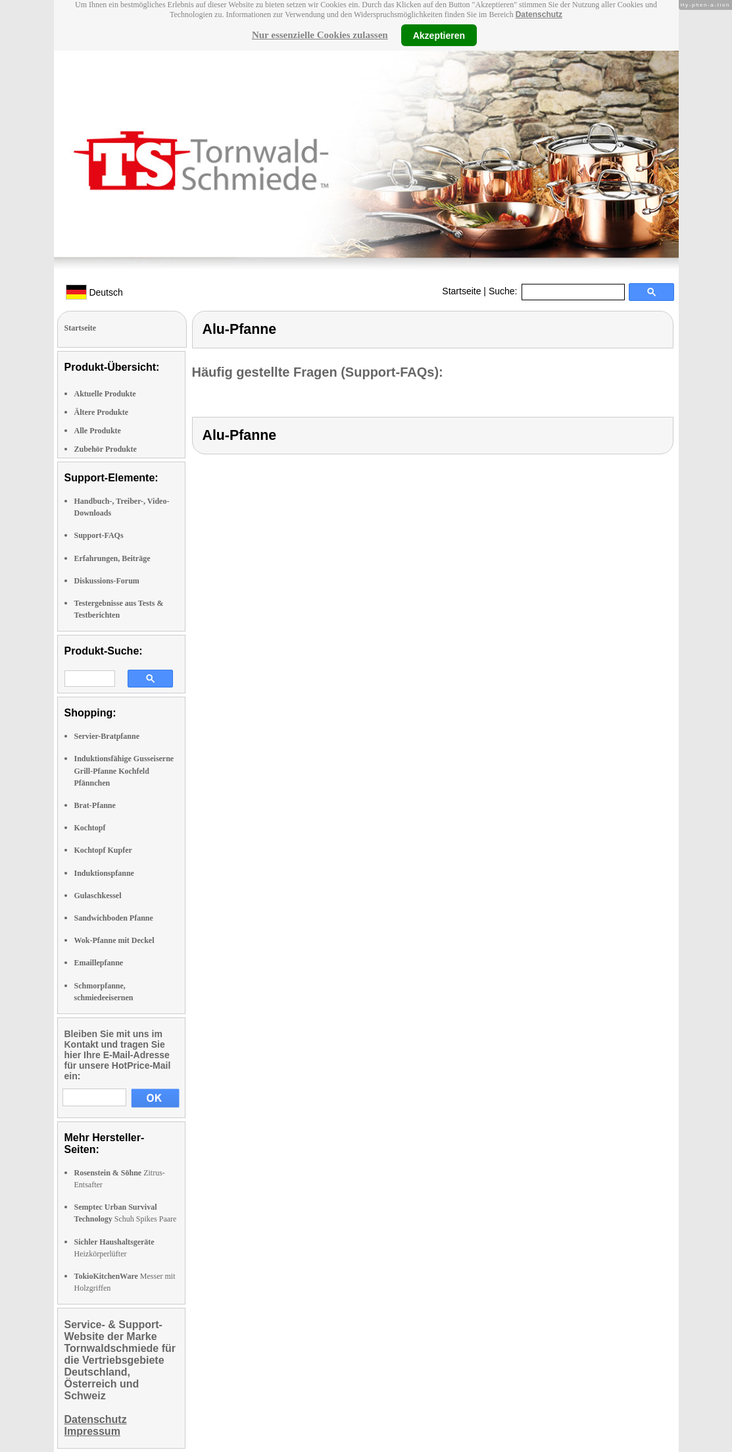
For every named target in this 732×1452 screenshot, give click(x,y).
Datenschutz (539, 14)
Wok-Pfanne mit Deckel (114, 940)
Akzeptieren (439, 35)
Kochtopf (90, 827)
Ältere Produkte (101, 412)
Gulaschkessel (98, 895)
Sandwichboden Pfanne (113, 918)
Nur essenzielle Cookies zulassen (320, 35)
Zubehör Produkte (105, 449)
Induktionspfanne (104, 873)
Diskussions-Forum (106, 580)
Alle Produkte (97, 430)
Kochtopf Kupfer (103, 850)
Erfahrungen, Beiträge (112, 558)
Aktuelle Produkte (105, 393)
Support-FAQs (99, 535)
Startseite (461, 291)
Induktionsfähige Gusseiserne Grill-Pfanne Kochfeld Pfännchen (124, 770)
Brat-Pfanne (95, 805)
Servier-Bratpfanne (107, 736)
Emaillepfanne (99, 962)
